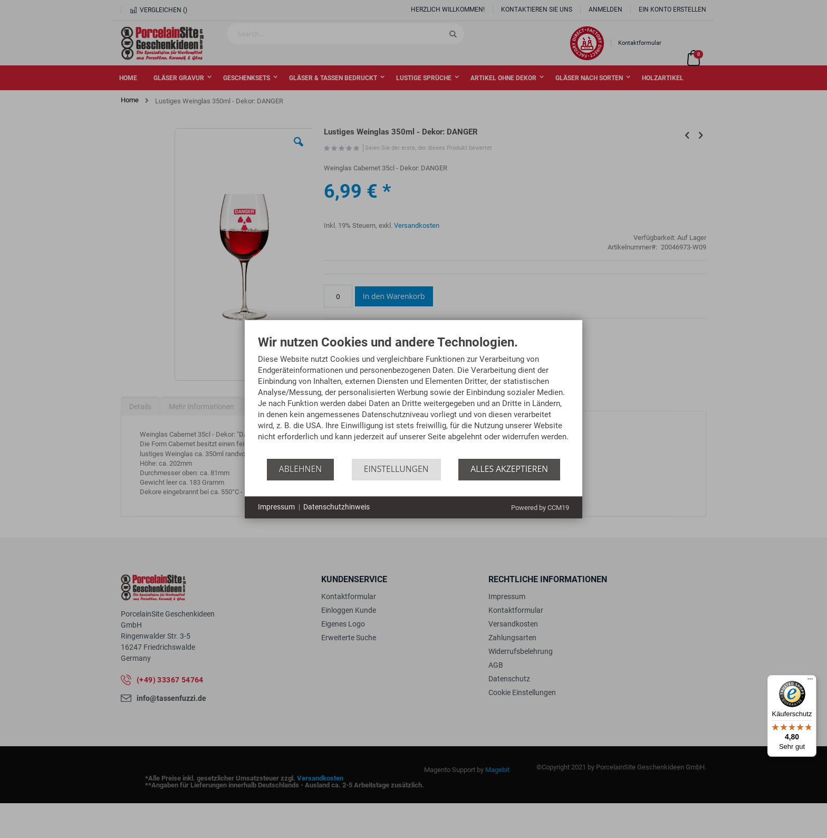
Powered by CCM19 (540, 508)
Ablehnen (300, 469)
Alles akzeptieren (509, 469)
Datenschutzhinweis (336, 507)
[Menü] (810, 681)
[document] (413, 397)
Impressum (276, 507)
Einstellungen (396, 469)
